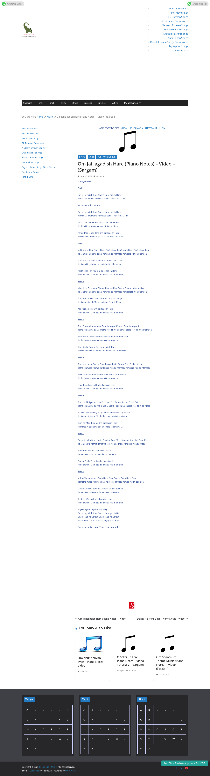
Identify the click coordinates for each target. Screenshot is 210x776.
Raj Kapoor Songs (178, 46)
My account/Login (132, 103)
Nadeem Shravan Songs (175, 25)
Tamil (52, 103)
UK (130, 128)
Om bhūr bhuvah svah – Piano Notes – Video (92, 661)
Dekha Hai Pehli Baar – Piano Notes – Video (162, 618)
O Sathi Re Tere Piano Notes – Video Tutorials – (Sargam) (130, 661)
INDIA (162, 128)
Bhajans (82, 157)
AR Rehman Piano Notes (174, 21)
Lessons (89, 103)
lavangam (100, 176)
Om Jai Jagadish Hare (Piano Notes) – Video (100, 618)
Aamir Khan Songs (178, 38)
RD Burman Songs (178, 17)
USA (124, 128)
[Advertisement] (105, 78)
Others (76, 103)
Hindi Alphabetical (178, 8)
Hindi (42, 103)
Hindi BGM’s (181, 50)
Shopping (29, 103)
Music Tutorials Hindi (107, 157)
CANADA (138, 128)
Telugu (64, 103)
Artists (116, 103)
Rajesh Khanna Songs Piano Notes (169, 42)
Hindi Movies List (178, 12)
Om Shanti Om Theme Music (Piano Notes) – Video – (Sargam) (169, 662)
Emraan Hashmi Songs (175, 33)
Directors (103, 103)
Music (91, 157)
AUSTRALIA (151, 128)
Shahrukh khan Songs (176, 29)
